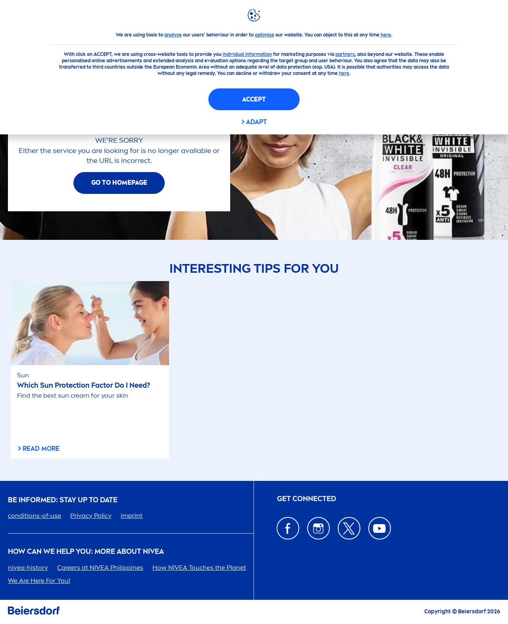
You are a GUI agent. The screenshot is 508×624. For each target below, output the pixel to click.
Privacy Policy (91, 515)
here (386, 35)
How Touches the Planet (199, 567)
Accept (254, 99)
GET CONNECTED (306, 499)
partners (345, 54)
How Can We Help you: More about (86, 551)
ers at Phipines (100, 567)
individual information (247, 54)
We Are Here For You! (39, 580)
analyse (173, 35)
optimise (264, 35)
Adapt (256, 122)
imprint (131, 515)
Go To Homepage (119, 182)
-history (28, 567)
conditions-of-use (34, 515)
